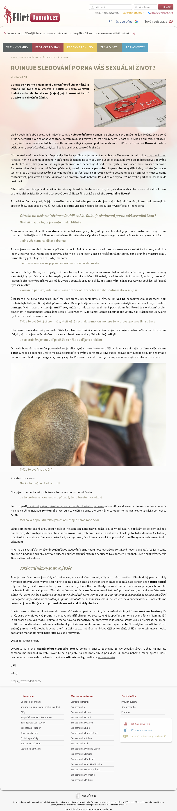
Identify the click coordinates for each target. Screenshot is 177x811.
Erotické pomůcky (80, 47)
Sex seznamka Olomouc (83, 774)
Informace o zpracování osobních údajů (40, 707)
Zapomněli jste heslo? (133, 12)
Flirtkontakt (18, 57)
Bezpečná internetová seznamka (36, 717)
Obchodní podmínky (31, 701)
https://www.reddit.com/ (26, 681)
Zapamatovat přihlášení (161, 12)
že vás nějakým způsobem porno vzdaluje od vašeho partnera (66, 506)
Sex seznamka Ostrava (82, 722)
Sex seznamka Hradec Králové (85, 769)
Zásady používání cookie (33, 722)
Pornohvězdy (135, 47)
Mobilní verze (89, 795)
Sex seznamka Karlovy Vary (84, 733)
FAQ (23, 712)
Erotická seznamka (80, 701)
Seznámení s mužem (31, 748)
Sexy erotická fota (29, 733)
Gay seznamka (128, 707)
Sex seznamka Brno (80, 727)
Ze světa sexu (109, 47)
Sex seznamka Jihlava (81, 738)
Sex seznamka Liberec (81, 753)
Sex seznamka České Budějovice (86, 764)
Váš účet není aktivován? (107, 12)
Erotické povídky (47, 47)
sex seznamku (106, 657)
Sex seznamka (78, 707)
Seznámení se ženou (30, 743)
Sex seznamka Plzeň (81, 717)
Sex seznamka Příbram (82, 780)
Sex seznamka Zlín (80, 743)
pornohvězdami (95, 348)
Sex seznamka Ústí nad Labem (85, 748)
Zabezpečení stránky (31, 727)
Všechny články (17, 47)
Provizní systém (129, 701)
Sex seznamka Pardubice (83, 759)
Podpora (125, 712)
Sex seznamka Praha (81, 712)
